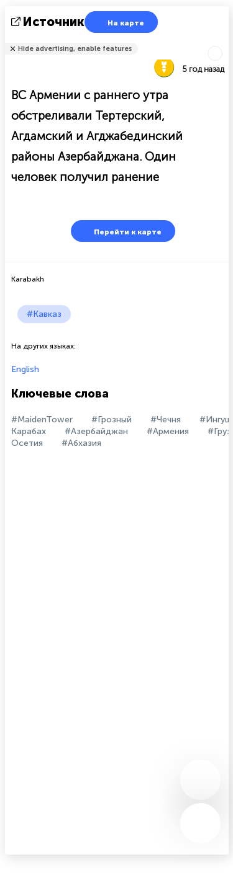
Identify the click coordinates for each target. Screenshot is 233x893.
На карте (118, 22)
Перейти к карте (120, 231)
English (25, 369)
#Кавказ (44, 314)
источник (49, 21)
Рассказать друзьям (222, 40)
